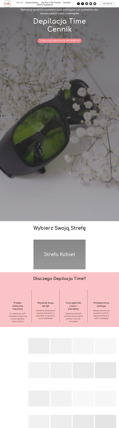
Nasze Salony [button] (32, 3)
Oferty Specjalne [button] (45, 5)
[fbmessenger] (90, 3)
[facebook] (82, 3)
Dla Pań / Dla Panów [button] (51, 3)
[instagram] (86, 3)
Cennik (19, 3)
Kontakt (67, 3)
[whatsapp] (94, 3)
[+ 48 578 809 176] (78, 3)
